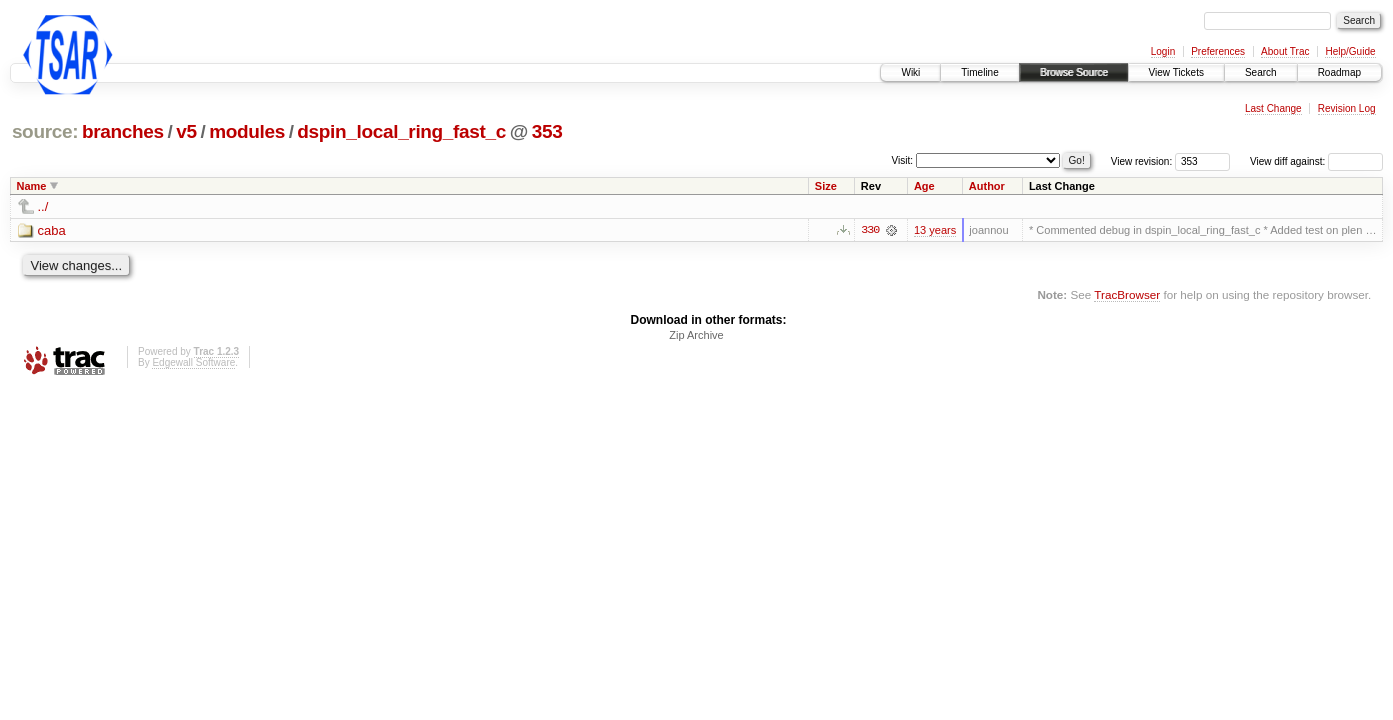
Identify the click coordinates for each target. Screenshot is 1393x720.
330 (870, 230)
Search (1261, 72)
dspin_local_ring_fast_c (401, 131)
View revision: (1142, 161)
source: (45, 131)
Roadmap (1339, 72)
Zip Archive (696, 335)
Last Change (1273, 108)
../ (43, 206)
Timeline (979, 72)
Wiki (910, 72)
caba (52, 230)
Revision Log (1347, 108)
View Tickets (1176, 72)
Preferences (1218, 51)
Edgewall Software (193, 362)
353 (547, 131)
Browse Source (1074, 72)
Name (32, 186)
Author (987, 186)
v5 (186, 131)
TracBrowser (1127, 294)
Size (826, 186)
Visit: (903, 160)
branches (123, 131)
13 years (935, 230)
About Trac (1285, 51)
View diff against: (1316, 161)
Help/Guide (1350, 51)
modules (247, 131)
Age (924, 186)
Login (1163, 51)
